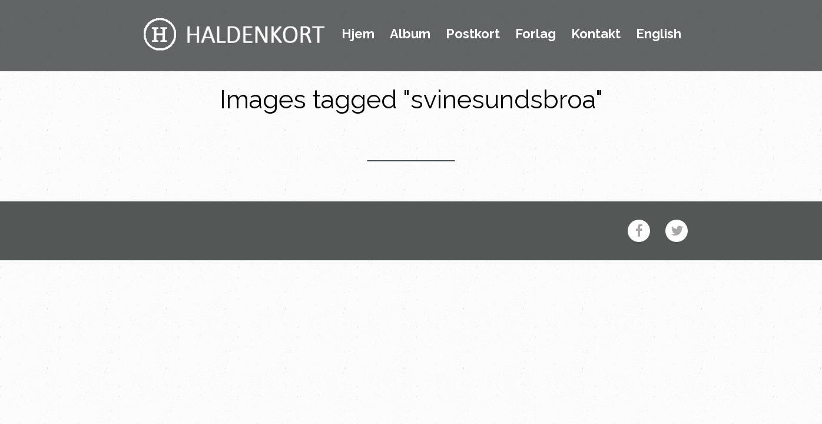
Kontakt (596, 34)
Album (410, 34)
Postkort (473, 34)
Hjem (358, 34)
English (658, 34)
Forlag (535, 34)
